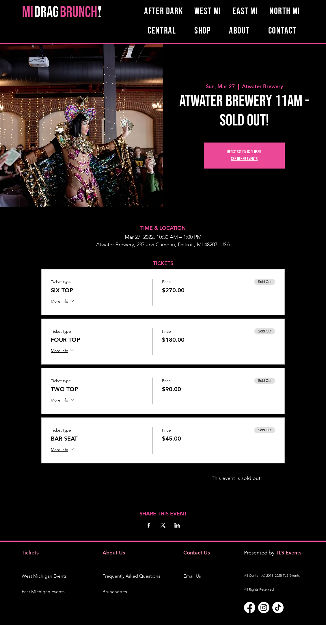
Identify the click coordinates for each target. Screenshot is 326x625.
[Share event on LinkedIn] (177, 525)
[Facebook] (249, 607)
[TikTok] (278, 607)
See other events (244, 159)
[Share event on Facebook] (149, 525)
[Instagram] (263, 607)
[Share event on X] (163, 525)
